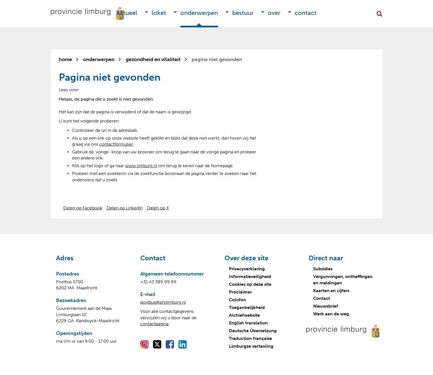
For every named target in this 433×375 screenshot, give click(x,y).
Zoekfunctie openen (379, 14)
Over (274, 13)
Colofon (237, 299)
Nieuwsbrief (325, 306)
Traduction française (250, 338)
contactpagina (154, 323)
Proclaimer (240, 292)
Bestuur (243, 13)
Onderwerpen (199, 13)
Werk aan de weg (331, 313)
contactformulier (116, 144)
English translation (248, 323)
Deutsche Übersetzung (253, 330)
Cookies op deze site (250, 284)
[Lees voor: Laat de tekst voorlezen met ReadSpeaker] (68, 89)
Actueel (127, 13)
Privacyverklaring (247, 268)
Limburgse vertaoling (251, 346)
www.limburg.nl (141, 165)
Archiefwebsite (244, 315)
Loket (159, 13)
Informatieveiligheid (250, 276)
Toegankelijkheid (247, 307)
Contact (305, 13)
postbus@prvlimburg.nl (163, 302)
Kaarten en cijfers (331, 290)
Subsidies (322, 268)
